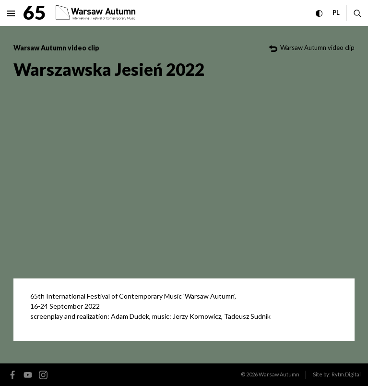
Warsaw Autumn (279, 374)
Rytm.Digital (346, 374)
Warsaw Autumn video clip (56, 48)
